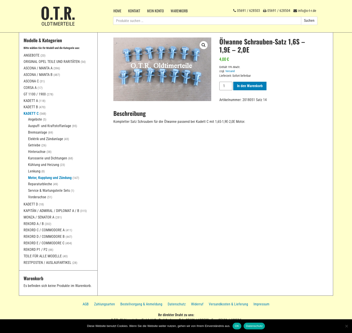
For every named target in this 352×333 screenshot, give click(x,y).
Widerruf (197, 304)
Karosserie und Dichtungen (47, 158)
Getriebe (34, 145)
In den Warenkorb (250, 86)
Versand (230, 71)
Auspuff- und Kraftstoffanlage (49, 126)
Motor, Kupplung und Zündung (50, 178)
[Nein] (346, 326)
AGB (86, 304)
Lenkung (34, 171)
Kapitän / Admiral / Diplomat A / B (51, 211)
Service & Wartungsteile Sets (49, 190)
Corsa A (30, 88)
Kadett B (31, 107)
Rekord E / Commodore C (44, 243)
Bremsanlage (37, 132)
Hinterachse (37, 152)
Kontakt (134, 10)
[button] (204, 45)
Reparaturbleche (40, 184)
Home (117, 10)
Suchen (309, 20)
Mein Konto (155, 10)
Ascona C (31, 81)
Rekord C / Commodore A (44, 230)
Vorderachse (37, 197)
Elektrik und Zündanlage (45, 139)
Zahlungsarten (104, 304)
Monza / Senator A (39, 217)
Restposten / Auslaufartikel (47, 262)
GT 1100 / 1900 (35, 94)
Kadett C (31, 113)
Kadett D (31, 204)
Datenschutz (177, 304)
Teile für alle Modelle (43, 256)
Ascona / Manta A (38, 68)
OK (237, 326)
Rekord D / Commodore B (44, 236)
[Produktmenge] (225, 86)
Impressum (261, 304)
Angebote (32, 55)
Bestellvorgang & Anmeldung (141, 304)
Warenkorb (179, 10)
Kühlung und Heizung (43, 165)
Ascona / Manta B (38, 75)
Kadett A (31, 101)
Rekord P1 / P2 (35, 249)
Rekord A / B (34, 224)
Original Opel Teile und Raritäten (52, 62)
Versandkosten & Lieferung (228, 304)
